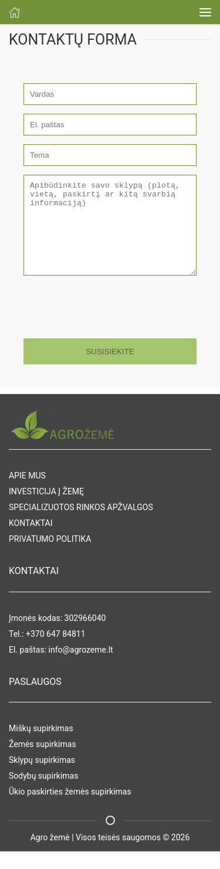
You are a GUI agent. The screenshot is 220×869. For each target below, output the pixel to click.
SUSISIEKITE (110, 369)
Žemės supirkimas (42, 761)
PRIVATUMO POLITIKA (50, 556)
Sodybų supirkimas (43, 793)
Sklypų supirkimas (42, 777)
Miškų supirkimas (41, 746)
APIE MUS (27, 493)
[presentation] (103, 322)
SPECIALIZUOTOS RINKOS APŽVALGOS (81, 524)
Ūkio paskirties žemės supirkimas (70, 809)
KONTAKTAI (30, 540)
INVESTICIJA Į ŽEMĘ (46, 509)
